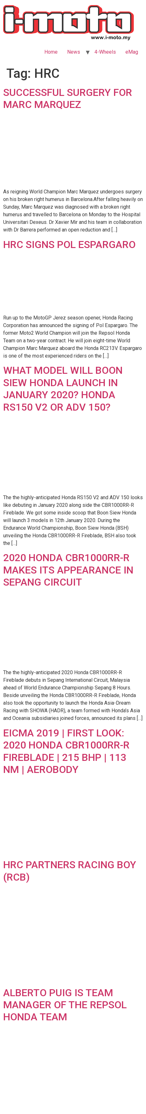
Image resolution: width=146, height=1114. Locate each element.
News (73, 52)
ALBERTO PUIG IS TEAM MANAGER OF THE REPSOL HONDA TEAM (65, 1005)
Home (51, 52)
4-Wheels (105, 52)
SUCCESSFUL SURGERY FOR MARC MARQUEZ (67, 98)
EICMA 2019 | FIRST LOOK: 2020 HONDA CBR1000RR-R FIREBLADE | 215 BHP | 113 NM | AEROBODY (66, 751)
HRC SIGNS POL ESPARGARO (69, 244)
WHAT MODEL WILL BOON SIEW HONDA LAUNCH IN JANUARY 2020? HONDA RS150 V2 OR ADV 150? (63, 388)
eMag (131, 52)
